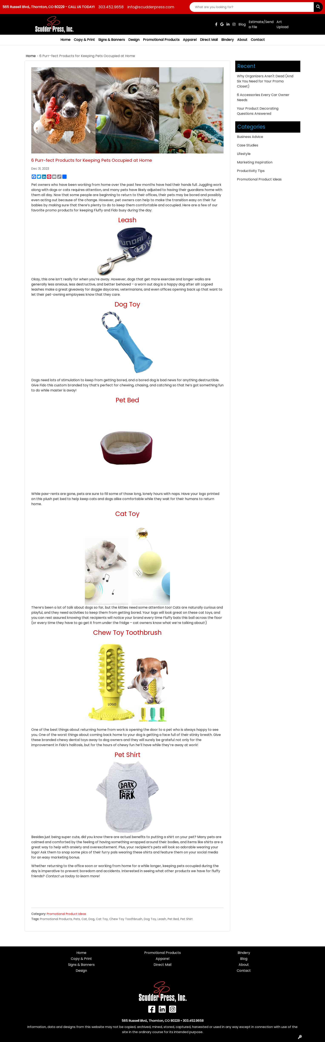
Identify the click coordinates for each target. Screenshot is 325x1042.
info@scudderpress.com (150, 7)
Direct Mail (209, 39)
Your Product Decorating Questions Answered (257, 111)
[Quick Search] (252, 7)
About (242, 39)
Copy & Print (84, 39)
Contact (258, 39)
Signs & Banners (111, 39)
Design (134, 39)
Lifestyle (244, 153)
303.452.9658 (111, 7)
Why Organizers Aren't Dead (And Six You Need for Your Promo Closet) (265, 81)
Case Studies (247, 145)
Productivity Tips (251, 170)
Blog (243, 958)
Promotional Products (161, 39)
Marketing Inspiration (254, 162)
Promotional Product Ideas (66, 914)
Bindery (227, 39)
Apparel (190, 39)
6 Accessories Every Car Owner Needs (263, 97)
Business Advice (250, 136)
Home (65, 39)
